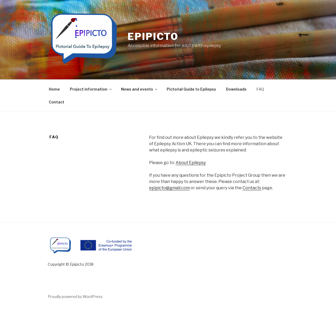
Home (54, 89)
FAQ (260, 89)
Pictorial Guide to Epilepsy (191, 89)
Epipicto (153, 36)
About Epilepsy (191, 162)
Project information (91, 89)
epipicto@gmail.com (169, 187)
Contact (56, 102)
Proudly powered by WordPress (75, 296)
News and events (139, 89)
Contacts (252, 187)
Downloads (236, 89)
